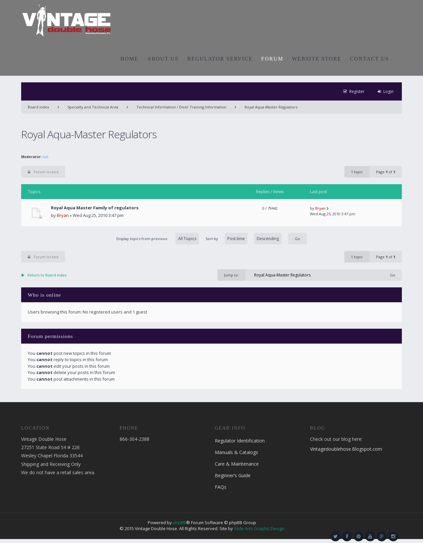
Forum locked (43, 171)
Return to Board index (47, 274)
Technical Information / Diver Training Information (181, 106)
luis (45, 156)
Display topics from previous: (157, 238)
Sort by (244, 238)
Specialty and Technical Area (92, 106)
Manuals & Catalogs (236, 452)
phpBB (179, 522)
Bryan (63, 215)
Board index (38, 106)
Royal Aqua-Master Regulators (271, 106)
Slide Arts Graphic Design (259, 528)
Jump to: (231, 274)
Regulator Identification (240, 441)
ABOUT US (162, 59)
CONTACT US (369, 59)
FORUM (272, 59)
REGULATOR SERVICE (220, 59)
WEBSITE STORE (316, 59)
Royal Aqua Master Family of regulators (94, 208)
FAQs (220, 487)
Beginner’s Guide (232, 475)
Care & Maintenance (237, 464)
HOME (129, 59)
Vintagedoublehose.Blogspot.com (346, 449)
